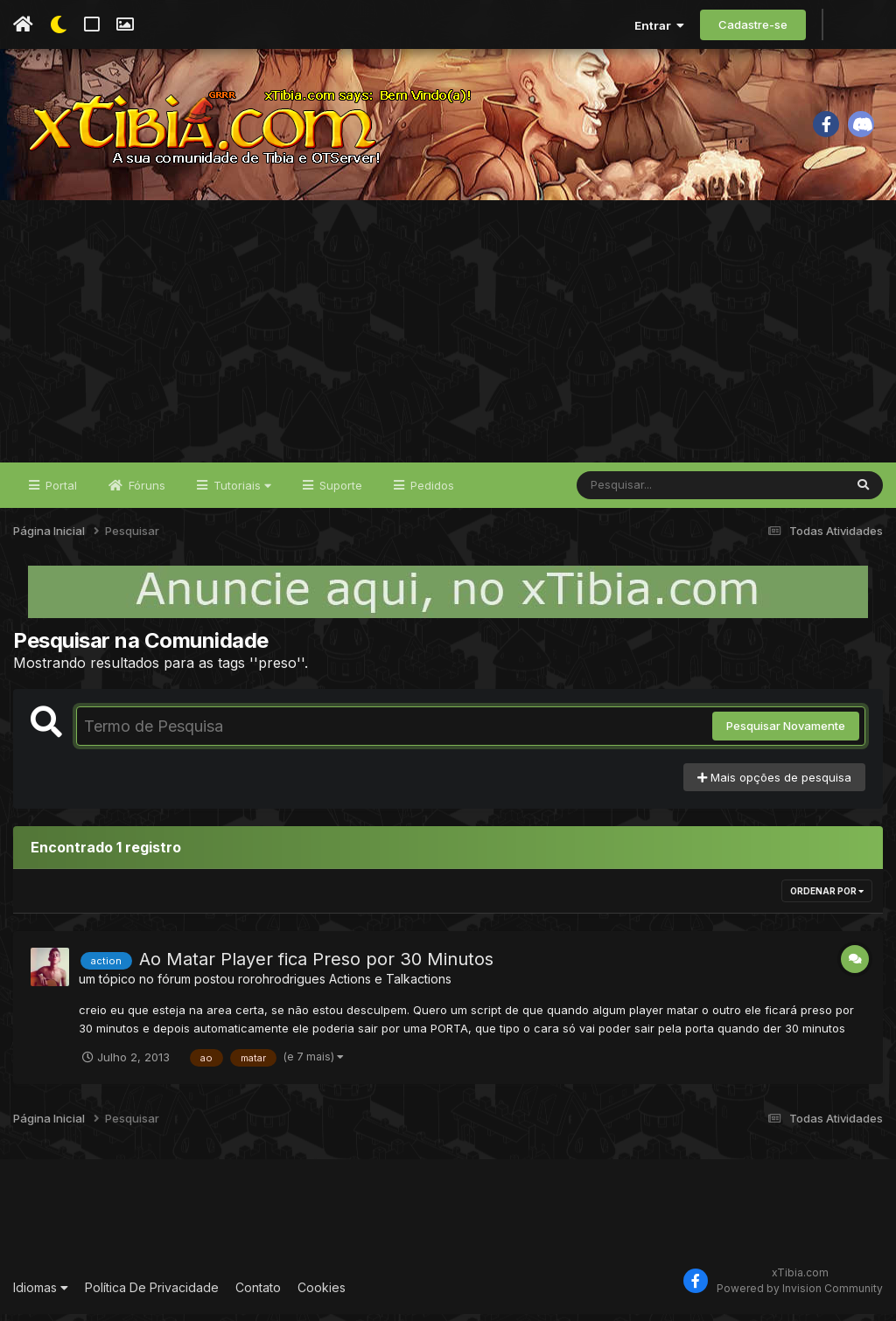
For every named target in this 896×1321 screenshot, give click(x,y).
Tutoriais (240, 491)
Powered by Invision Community (800, 1294)
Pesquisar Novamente (785, 733)
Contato (258, 1293)
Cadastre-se (753, 24)
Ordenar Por (827, 898)
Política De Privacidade (152, 1293)
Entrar (659, 25)
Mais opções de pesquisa (774, 783)
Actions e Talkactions (390, 985)
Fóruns (145, 491)
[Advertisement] (448, 337)
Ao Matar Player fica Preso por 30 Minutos (316, 966)
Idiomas (40, 1293)
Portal (59, 491)
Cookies (322, 1293)
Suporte (339, 491)
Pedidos (430, 491)
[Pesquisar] (644, 491)
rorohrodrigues (282, 985)
